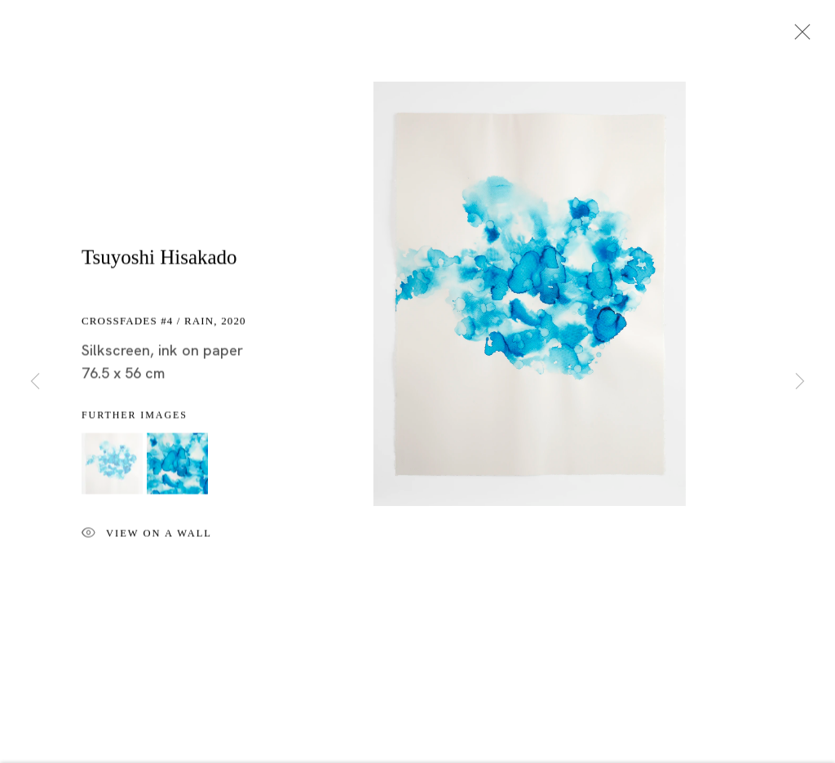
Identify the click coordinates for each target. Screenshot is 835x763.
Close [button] (798, 36)
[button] (112, 464)
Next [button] (800, 381)
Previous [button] (35, 381)
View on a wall (147, 536)
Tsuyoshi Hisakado (159, 258)
